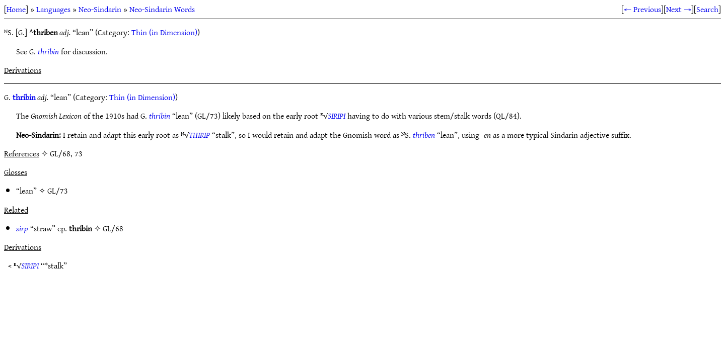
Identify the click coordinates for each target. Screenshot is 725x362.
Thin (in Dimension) (164, 32)
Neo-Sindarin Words (162, 9)
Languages (53, 9)
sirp (22, 228)
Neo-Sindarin (100, 9)
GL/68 (113, 228)
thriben (424, 135)
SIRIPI (336, 116)
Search (707, 9)
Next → (678, 9)
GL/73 (57, 191)
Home (16, 9)
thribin (48, 51)
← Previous (642, 9)
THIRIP (199, 135)
